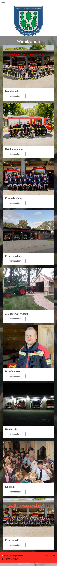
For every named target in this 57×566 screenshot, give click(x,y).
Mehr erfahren (15, 96)
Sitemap (19, 555)
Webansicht (50, 555)
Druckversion (8, 555)
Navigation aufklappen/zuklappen (28, 3)
